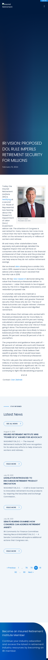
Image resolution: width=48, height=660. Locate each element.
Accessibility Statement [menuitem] (33, 641)
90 (24, 446)
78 (26, 441)
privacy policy (36, 651)
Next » (30, 446)
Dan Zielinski (16, 253)
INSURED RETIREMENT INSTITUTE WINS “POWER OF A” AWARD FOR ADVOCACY (23, 309)
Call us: (5, 611)
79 (31, 441)
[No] (45, 654)
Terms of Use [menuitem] (17, 641)
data (17, 140)
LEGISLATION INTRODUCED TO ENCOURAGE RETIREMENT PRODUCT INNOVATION (21, 354)
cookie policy (24, 653)
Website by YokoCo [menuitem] (10, 647)
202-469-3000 (20, 611)
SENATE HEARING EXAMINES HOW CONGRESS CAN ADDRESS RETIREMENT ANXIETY (22, 398)
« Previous (11, 441)
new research (19, 152)
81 (40, 441)
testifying (6, 73)
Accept (24, 656)
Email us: (6, 615)
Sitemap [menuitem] (7, 641)
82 (16, 446)
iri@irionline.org (21, 615)
